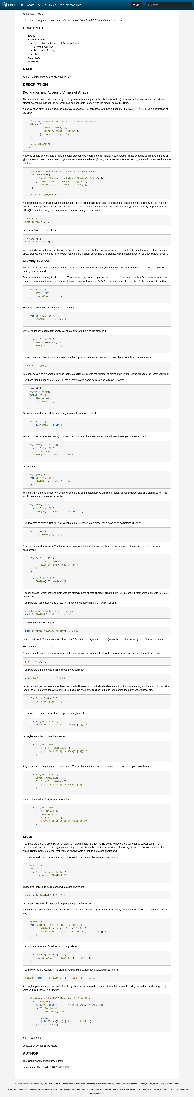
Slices (37, 54)
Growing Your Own (44, 46)
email (108, 1084)
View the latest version (109, 20)
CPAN (40, 14)
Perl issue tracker (113, 1089)
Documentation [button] (69, 5)
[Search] (169, 5)
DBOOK (57, 1084)
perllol (26, 14)
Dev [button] (51, 5)
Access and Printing (44, 50)
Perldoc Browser (18, 4)
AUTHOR (33, 61)
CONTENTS (33, 28)
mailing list (130, 1089)
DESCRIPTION (36, 39)
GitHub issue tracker (95, 1084)
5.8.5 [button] (41, 5)
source (34, 14)
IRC (140, 1089)
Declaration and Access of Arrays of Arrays (57, 43)
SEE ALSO (34, 57)
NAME (31, 35)
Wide (136, 5)
